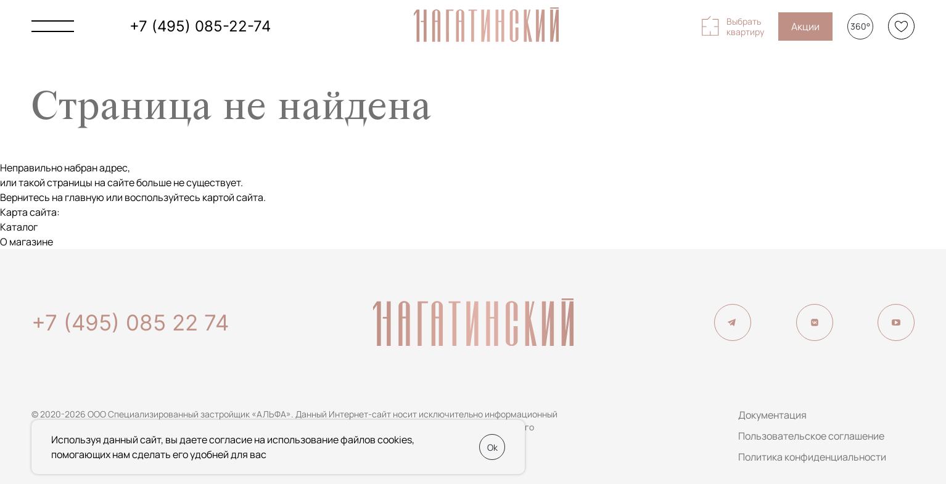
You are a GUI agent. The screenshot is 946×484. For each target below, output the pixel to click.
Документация (772, 415)
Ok (492, 447)
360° (860, 26)
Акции (805, 26)
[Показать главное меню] (52, 26)
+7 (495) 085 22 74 (130, 322)
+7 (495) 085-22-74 (200, 26)
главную (84, 197)
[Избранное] (901, 26)
